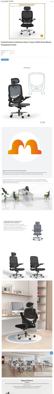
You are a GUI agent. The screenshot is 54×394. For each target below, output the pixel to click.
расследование (5, 59)
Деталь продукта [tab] (27, 67)
